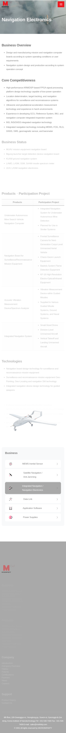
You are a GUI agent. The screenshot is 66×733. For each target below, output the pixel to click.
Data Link (33, 499)
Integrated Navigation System (18, 346)
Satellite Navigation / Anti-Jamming (33, 475)
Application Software (33, 508)
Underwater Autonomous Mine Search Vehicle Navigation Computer (16, 229)
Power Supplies (33, 517)
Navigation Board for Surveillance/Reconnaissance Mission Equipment (18, 269)
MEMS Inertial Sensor (33, 464)
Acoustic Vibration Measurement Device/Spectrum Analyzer (16, 314)
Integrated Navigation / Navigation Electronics (33, 488)
